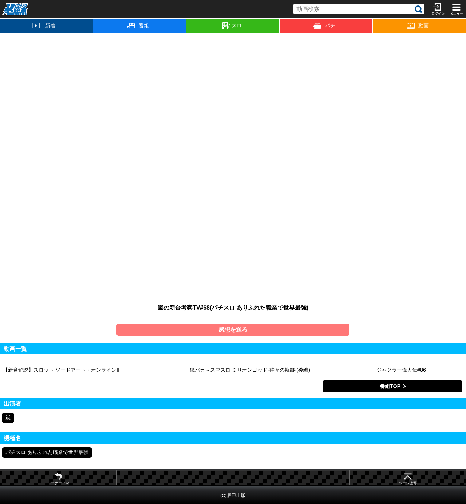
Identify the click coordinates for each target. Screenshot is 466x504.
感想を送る (233, 330)
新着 (43, 25)
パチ (324, 26)
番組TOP (390, 386)
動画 (418, 26)
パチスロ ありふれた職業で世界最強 (46, 452)
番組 (138, 25)
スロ (232, 26)
